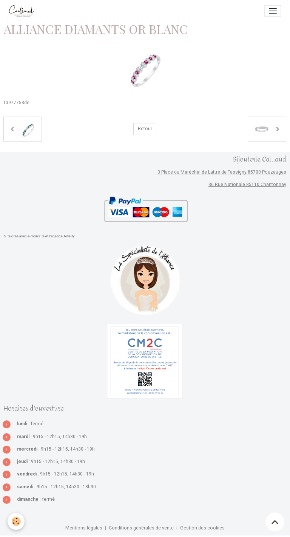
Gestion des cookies (202, 528)
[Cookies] (16, 521)
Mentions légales (83, 528)
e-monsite (36, 236)
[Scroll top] (274, 521)
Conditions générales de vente (141, 528)
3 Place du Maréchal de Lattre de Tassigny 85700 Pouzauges (221, 172)
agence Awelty (63, 236)
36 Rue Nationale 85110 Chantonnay (247, 184)
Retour (145, 128)
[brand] (22, 11)
